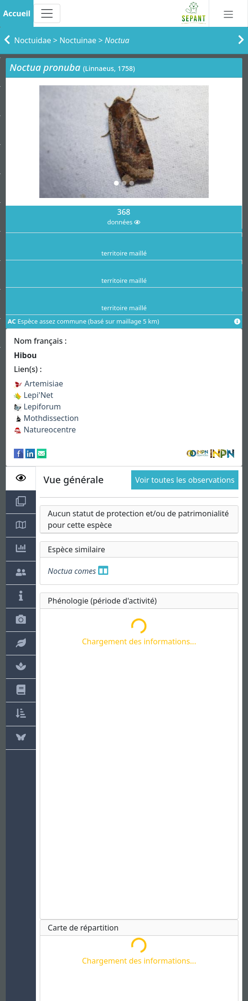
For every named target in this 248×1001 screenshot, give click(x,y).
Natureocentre (45, 429)
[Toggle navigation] (47, 13)
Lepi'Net (33, 395)
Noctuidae (32, 40)
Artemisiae (38, 383)
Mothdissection (46, 418)
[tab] (21, 478)
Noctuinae (77, 40)
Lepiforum (37, 406)
